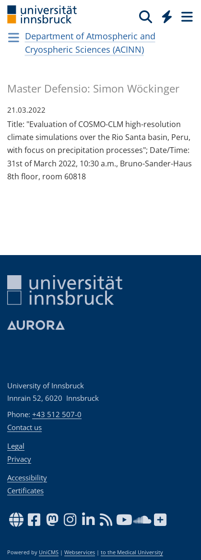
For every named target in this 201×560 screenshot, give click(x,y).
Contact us (24, 427)
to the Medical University (132, 552)
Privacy (19, 459)
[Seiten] (186, 16)
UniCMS (49, 552)
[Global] (164, 15)
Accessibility (27, 477)
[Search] (145, 16)
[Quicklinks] (167, 16)
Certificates (25, 490)
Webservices (79, 552)
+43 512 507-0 (57, 414)
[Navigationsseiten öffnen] (13, 37)
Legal (15, 446)
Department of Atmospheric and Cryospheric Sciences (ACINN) (90, 42)
